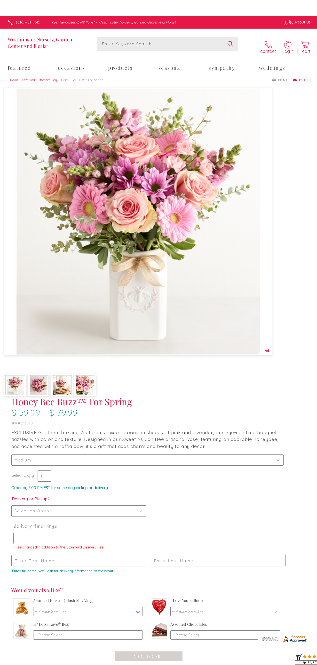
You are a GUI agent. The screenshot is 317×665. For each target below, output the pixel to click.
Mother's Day (48, 75)
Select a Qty (170, 174)
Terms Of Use (203, 660)
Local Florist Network (267, 660)
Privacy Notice (232, 660)
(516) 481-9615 (28, 22)
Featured (28, 75)
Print (280, 75)
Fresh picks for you (158, 490)
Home (14, 75)
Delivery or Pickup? (178, 198)
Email (300, 75)
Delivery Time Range (181, 226)
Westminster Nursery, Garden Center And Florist (40, 42)
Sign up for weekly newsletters (158, 518)
